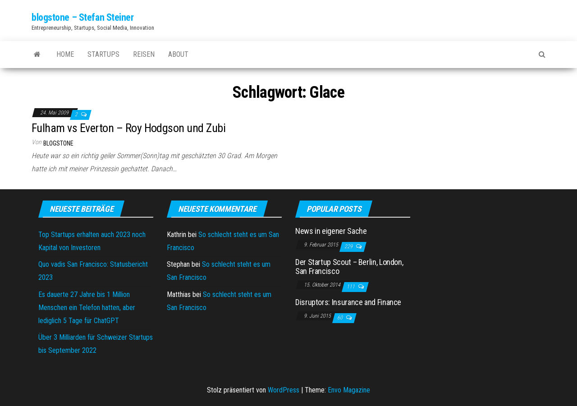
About (178, 54)
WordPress (283, 390)
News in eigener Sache (330, 231)
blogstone (58, 143)
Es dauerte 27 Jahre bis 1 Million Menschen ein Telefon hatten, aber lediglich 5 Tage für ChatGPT (86, 307)
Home (65, 54)
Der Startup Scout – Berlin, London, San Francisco (349, 266)
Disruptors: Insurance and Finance (348, 302)
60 (340, 318)
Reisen (144, 54)
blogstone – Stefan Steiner (83, 17)
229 (349, 246)
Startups (103, 54)
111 (351, 286)
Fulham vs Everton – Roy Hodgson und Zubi (128, 128)
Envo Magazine (349, 390)
